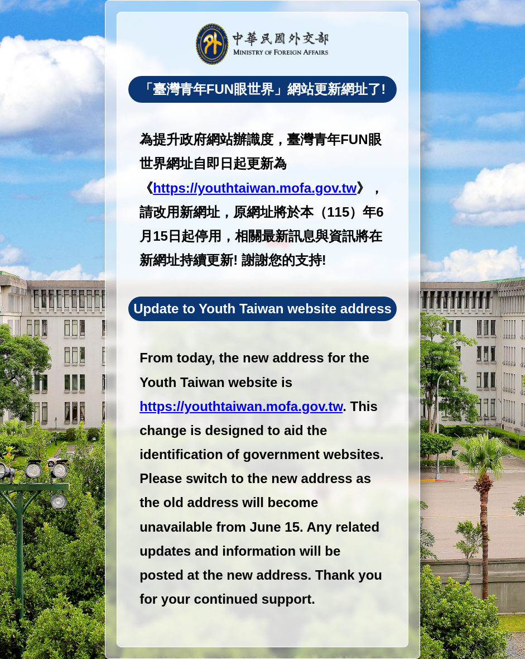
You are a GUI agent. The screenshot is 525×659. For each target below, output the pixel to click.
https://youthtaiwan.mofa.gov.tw (255, 187)
